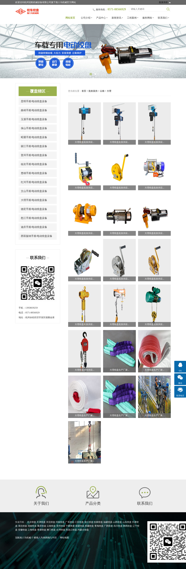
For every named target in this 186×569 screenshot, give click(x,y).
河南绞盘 (60, 522)
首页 (84, 91)
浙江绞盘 (88, 522)
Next (179, 51)
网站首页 (70, 18)
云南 (102, 91)
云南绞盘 (51, 526)
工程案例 (132, 18)
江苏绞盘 (79, 522)
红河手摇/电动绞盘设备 (34, 182)
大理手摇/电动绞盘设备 (34, 200)
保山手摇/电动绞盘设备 (34, 128)
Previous (6, 51)
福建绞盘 (107, 522)
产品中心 (101, 18)
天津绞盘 (41, 522)
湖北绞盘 (22, 526)
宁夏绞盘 (70, 526)
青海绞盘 (98, 526)
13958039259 (31, 308)
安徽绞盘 (22, 530)
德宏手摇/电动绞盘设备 (34, 209)
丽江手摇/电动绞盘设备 (34, 146)
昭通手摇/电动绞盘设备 (34, 137)
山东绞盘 (127, 522)
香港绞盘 (41, 530)
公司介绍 (85, 18)
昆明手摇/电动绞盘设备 (34, 101)
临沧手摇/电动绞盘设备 (34, 164)
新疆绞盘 (79, 526)
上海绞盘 (32, 530)
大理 (109, 91)
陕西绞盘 (127, 526)
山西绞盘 (117, 522)
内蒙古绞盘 (83, 530)
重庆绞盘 (41, 526)
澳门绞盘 (51, 530)
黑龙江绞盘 (71, 530)
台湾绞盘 (60, 530)
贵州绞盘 (60, 526)
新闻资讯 (116, 18)
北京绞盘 (31, 522)
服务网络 (147, 18)
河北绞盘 (50, 522)
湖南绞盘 (32, 526)
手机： (22, 308)
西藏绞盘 (89, 526)
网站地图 (64, 537)
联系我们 (162, 18)
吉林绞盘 (98, 522)
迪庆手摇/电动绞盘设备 (34, 227)
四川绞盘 (118, 526)
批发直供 (93, 91)
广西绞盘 (108, 526)
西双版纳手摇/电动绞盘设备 (36, 236)
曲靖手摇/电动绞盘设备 (34, 110)
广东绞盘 (69, 522)
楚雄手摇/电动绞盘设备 (34, 173)
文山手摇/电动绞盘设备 (34, 191)
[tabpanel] (93, 51)
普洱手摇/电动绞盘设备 (34, 155)
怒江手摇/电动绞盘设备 (34, 218)
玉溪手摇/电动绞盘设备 (34, 119)
